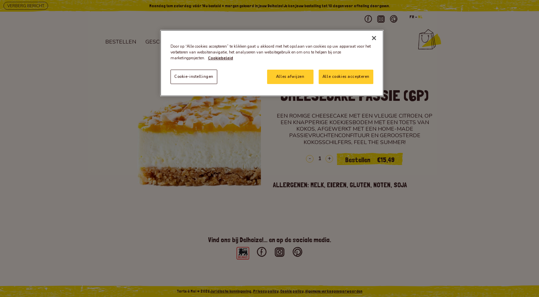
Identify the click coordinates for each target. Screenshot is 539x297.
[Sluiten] (374, 38)
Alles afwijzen (290, 76)
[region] (272, 63)
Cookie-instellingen (193, 76)
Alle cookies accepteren (346, 76)
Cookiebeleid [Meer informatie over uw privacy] (220, 58)
